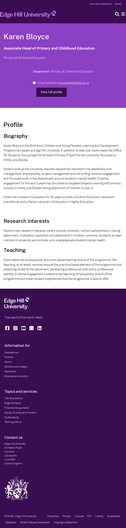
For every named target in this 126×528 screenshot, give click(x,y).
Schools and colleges (15, 366)
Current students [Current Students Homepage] (101, 3)
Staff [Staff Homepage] (118, 3)
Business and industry (16, 376)
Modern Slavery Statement (35, 522)
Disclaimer (53, 516)
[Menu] (123, 14)
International (11, 352)
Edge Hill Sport (12, 403)
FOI (89, 516)
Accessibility (113, 516)
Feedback (11, 522)
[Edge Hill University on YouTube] (23, 330)
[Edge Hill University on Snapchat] (31, 330)
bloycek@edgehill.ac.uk (73, 83)
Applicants (10, 371)
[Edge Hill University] (16, 308)
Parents (8, 357)
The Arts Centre (13, 398)
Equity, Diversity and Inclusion (20, 412)
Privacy (67, 516)
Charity (99, 516)
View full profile (51, 92)
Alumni (8, 361)
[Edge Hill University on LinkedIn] (39, 330)
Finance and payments (16, 407)
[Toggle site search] (117, 14)
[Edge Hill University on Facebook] (7, 330)
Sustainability (11, 417)
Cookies (79, 516)
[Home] (28, 15)
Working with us (13, 421)
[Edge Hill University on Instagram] (15, 330)
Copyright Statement (65, 522)
